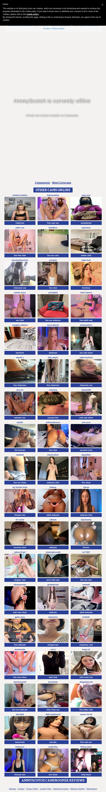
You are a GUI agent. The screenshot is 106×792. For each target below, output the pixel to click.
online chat (86, 255)
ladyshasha (86, 520)
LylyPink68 (86, 390)
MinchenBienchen (20, 260)
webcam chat (53, 482)
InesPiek (53, 260)
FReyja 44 (86, 649)
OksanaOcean (20, 585)
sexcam (52, 742)
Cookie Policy (46, 789)
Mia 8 (53, 649)
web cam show (86, 418)
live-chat (53, 288)
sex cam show (86, 353)
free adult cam (86, 320)
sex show (53, 774)
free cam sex (53, 223)
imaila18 (20, 455)
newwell (86, 585)
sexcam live (53, 418)
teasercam (20, 742)
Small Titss (53, 747)
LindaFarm (53, 228)
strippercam (53, 645)
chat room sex (86, 677)
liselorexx (19, 747)
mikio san (19, 228)
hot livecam (19, 450)
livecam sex (19, 515)
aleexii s (20, 357)
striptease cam (86, 645)
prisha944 (52, 292)
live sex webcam (53, 320)
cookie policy (32, 14)
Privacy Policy (32, 789)
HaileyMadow (53, 195)
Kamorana (53, 617)
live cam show (19, 677)
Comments (42, 182)
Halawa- (52, 487)
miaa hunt (86, 260)
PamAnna (86, 228)
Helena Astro (86, 747)
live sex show (20, 482)
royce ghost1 (53, 325)
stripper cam (20, 580)
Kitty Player (53, 357)
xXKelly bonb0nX (19, 195)
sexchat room (86, 450)
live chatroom (20, 385)
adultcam (53, 353)
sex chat (20, 320)
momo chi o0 (86, 714)
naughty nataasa (19, 325)
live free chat (20, 255)
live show (86, 482)
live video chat (86, 710)
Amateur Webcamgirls (53, 28)
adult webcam (53, 515)
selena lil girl (20, 552)
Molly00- (86, 617)
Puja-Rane (86, 195)
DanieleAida (20, 649)
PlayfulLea (86, 455)
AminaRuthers (86, 325)
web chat (53, 677)
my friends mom (19, 487)
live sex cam (53, 255)
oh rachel (20, 520)
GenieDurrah (53, 585)
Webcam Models (77, 789)
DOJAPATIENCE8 (86, 682)
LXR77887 (86, 552)
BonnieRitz (53, 682)
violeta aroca (20, 292)
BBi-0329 (20, 714)
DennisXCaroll (20, 682)
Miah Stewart (86, 292)
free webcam (20, 645)
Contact (21, 789)
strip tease (86, 774)
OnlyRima (53, 390)
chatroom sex (20, 288)
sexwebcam (86, 223)
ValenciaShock (86, 357)
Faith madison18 (53, 714)
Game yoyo (20, 617)
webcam (53, 547)
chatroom (19, 223)
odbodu (52, 520)
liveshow (86, 288)
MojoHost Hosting (61, 789)
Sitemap (12, 789)
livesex (86, 547)
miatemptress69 (53, 552)
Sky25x (20, 422)
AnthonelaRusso (53, 422)
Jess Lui (20, 390)
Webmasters (91, 789)
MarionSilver (53, 455)
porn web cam (53, 580)
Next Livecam (61, 182)
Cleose (86, 487)
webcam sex (20, 418)
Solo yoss (86, 422)
